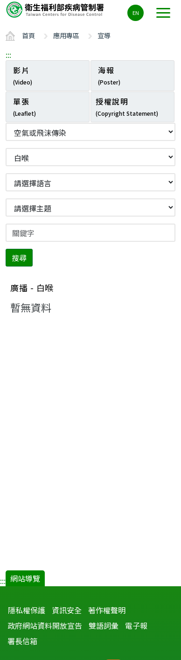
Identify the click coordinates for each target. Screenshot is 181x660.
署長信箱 (22, 640)
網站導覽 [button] (25, 578)
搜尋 (19, 257)
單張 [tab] (24, 106)
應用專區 (66, 35)
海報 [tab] (109, 75)
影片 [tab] (22, 75)
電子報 (136, 625)
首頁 (28, 35)
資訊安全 (67, 610)
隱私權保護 (26, 610)
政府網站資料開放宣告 (44, 625)
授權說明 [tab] (127, 106)
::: (8, 54)
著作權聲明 (106, 610)
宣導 (104, 35)
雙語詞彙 (103, 625)
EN (135, 12)
